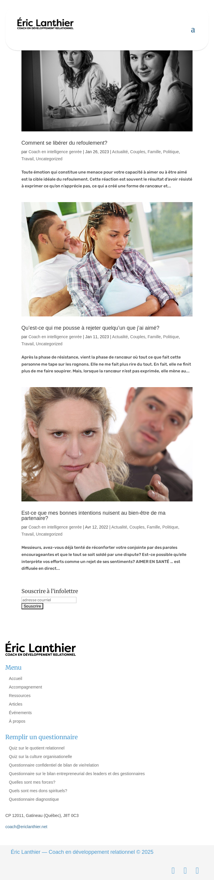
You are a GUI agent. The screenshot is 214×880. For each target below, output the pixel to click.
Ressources (20, 695)
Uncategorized (49, 158)
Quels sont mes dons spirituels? (38, 790)
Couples (137, 151)
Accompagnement (25, 687)
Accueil (15, 678)
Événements (20, 712)
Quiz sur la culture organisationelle (40, 756)
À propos (17, 721)
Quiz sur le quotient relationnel (36, 748)
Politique (171, 151)
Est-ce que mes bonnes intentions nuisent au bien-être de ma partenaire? (93, 515)
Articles (15, 704)
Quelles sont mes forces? (32, 782)
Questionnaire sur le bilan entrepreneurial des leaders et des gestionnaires (77, 773)
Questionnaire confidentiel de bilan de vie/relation (54, 765)
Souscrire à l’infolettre (49, 591)
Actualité (120, 151)
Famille (154, 151)
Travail (27, 158)
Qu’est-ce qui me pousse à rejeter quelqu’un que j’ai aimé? (90, 328)
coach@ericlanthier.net (26, 826)
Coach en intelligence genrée (55, 151)
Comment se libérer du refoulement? (64, 143)
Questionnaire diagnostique (34, 799)
